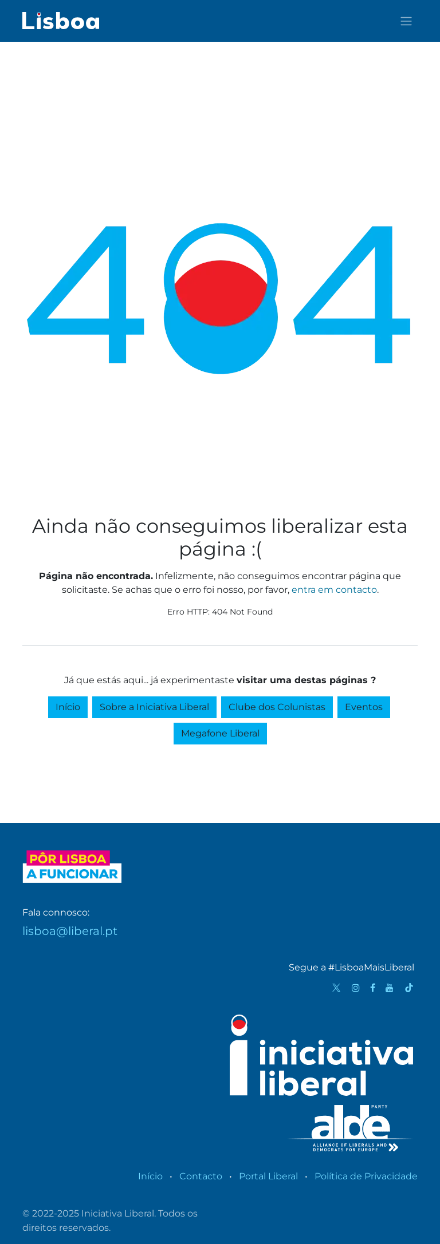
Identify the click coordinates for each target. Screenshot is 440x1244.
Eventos (364, 707)
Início (68, 707)
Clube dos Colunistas (277, 707)
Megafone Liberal (220, 733)
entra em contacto (334, 589)
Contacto (200, 1176)
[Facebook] (373, 988)
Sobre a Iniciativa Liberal (154, 707)
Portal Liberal (268, 1176)
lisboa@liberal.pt (69, 931)
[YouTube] (389, 988)
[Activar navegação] (406, 21)
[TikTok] (409, 988)
